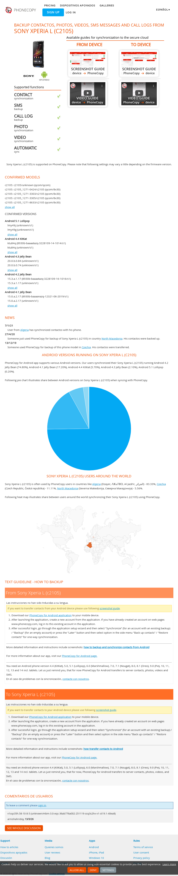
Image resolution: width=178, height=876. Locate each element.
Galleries (107, 5)
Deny (93, 870)
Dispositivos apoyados (77, 5)
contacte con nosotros (75, 679)
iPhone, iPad (96, 852)
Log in (70, 12)
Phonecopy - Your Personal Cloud (21, 10)
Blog (47, 858)
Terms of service (143, 847)
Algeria (24, 330)
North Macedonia (112, 338)
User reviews (52, 852)
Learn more (169, 864)
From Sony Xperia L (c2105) (87, 63)
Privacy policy (141, 858)
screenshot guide (110, 608)
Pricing (49, 5)
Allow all (77, 870)
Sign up (53, 12)
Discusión (6, 858)
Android (94, 847)
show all (10, 207)
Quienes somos (54, 847)
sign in (42, 805)
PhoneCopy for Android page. (79, 656)
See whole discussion (24, 828)
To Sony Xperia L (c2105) (139, 63)
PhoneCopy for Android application (50, 615)
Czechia (86, 347)
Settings (108, 870)
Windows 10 (96, 858)
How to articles (9, 847)
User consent (141, 852)
